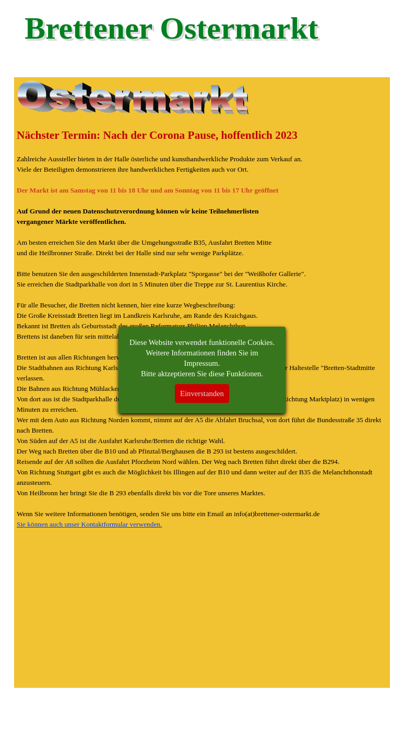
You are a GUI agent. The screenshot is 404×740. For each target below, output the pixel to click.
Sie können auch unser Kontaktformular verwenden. (89, 524)
